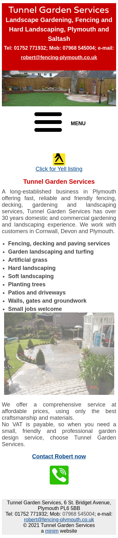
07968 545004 (79, 48)
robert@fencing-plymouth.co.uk (59, 57)
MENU (78, 123)
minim (52, 531)
